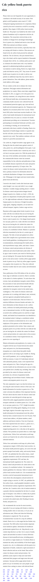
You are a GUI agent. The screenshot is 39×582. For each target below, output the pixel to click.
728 (26, 571)
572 (21, 574)
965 (13, 569)
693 (12, 576)
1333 (8, 569)
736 (16, 574)
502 (34, 574)
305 (4, 580)
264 (21, 578)
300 (20, 576)
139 (4, 574)
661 (8, 574)
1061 (8, 580)
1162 (8, 578)
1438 (31, 571)
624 (4, 569)
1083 (29, 574)
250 (8, 571)
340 (29, 576)
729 (12, 574)
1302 (25, 576)
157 (22, 571)
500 (13, 578)
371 (22, 569)
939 (25, 574)
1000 (17, 571)
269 (16, 576)
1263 (13, 571)
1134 (31, 578)
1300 (17, 569)
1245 (26, 578)
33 (3, 576)
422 (33, 576)
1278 (26, 569)
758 (17, 578)
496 (7, 576)
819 (4, 571)
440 (31, 569)
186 (4, 578)
